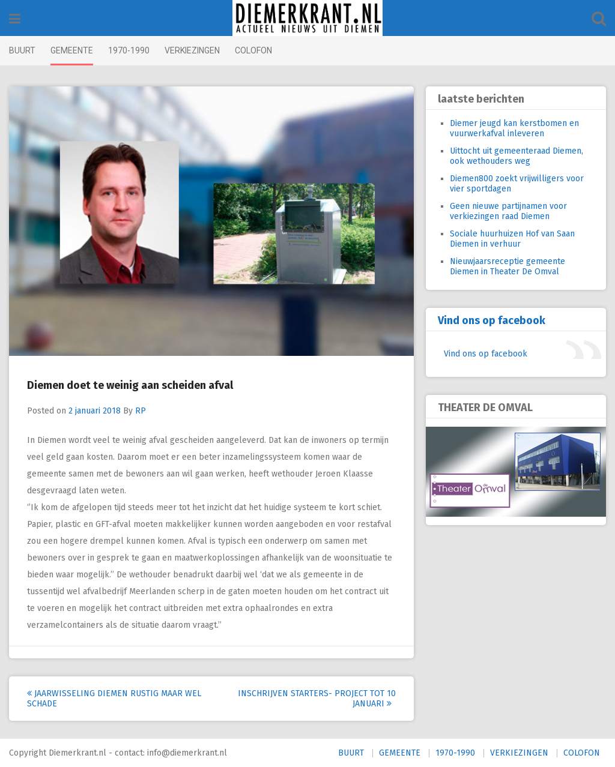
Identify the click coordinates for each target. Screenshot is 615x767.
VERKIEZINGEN (192, 50)
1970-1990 (129, 50)
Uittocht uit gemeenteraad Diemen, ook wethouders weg (516, 156)
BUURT (22, 50)
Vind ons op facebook (491, 320)
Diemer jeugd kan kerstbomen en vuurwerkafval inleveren (514, 128)
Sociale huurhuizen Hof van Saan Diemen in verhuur (512, 239)
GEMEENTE (71, 50)
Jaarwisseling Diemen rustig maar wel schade (114, 698)
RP (140, 411)
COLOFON (253, 50)
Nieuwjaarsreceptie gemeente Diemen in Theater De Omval (507, 266)
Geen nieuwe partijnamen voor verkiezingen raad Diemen (508, 211)
